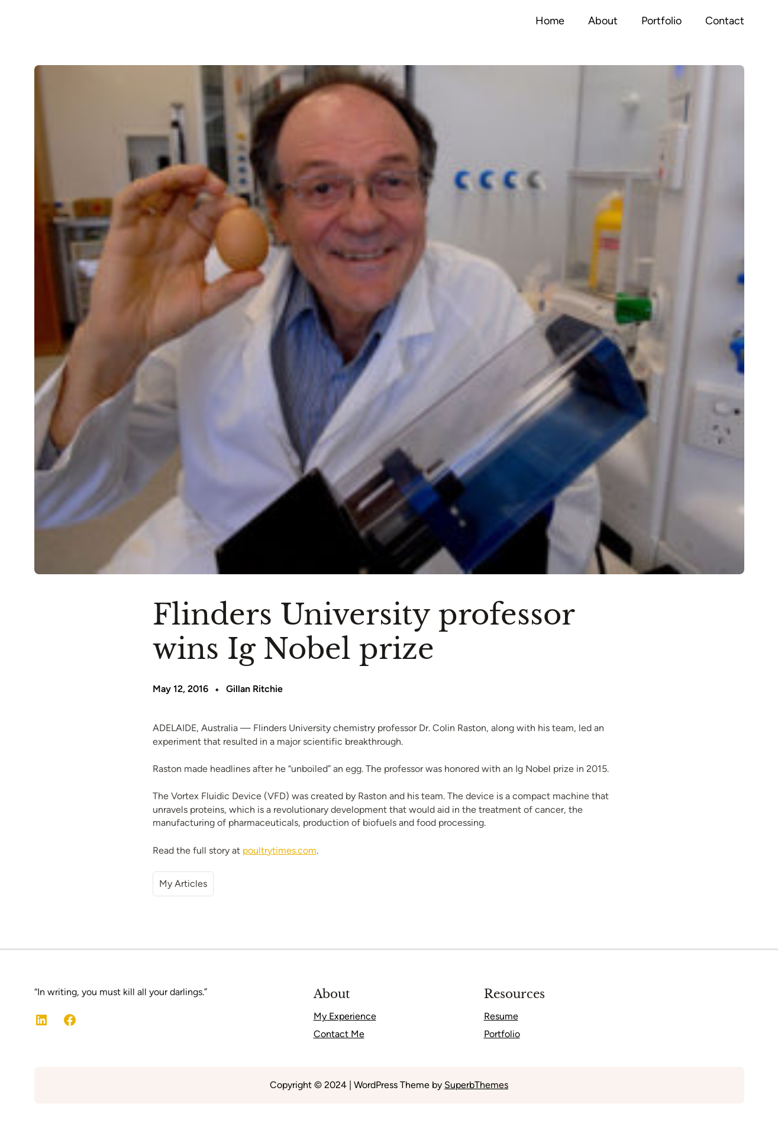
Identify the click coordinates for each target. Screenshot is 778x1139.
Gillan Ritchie (254, 688)
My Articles (183, 883)
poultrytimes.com (280, 850)
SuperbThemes (476, 1084)
